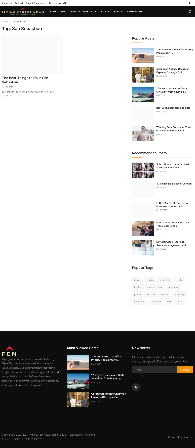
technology (179, 294)
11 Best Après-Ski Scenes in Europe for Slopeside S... (172, 205)
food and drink (154, 287)
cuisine (164, 294)
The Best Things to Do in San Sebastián (25, 80)
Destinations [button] (136, 11)
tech (169, 301)
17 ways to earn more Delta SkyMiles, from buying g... (171, 90)
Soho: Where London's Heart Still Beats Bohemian (172, 166)
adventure (156, 301)
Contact (19, 3)
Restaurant (173, 287)
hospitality (165, 280)
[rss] (136, 387)
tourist (179, 280)
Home (53, 11)
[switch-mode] (190, 3)
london (137, 287)
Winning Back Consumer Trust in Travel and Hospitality (173, 129)
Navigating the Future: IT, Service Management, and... (172, 243)
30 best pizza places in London (174, 183)
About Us (7, 3)
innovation (139, 301)
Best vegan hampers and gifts (173, 107)
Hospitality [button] (90, 11)
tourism (150, 280)
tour (179, 301)
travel (137, 280)
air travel (151, 294)
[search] (190, 12)
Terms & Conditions (179, 437)
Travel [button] (75, 11)
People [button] (106, 11)
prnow (137, 294)
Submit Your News (35, 3)
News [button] (63, 11)
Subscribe (185, 369)
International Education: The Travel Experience (172, 224)
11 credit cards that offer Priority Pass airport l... (174, 51)
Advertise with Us (58, 3)
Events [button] (119, 11)
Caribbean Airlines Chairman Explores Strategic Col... (172, 70)
